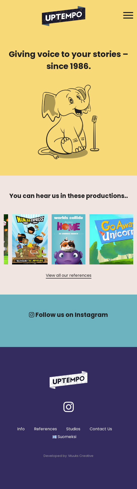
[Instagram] (68, 407)
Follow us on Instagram (68, 315)
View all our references (68, 275)
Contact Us (101, 429)
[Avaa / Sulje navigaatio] (128, 15)
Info (21, 429)
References (45, 429)
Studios (73, 429)
